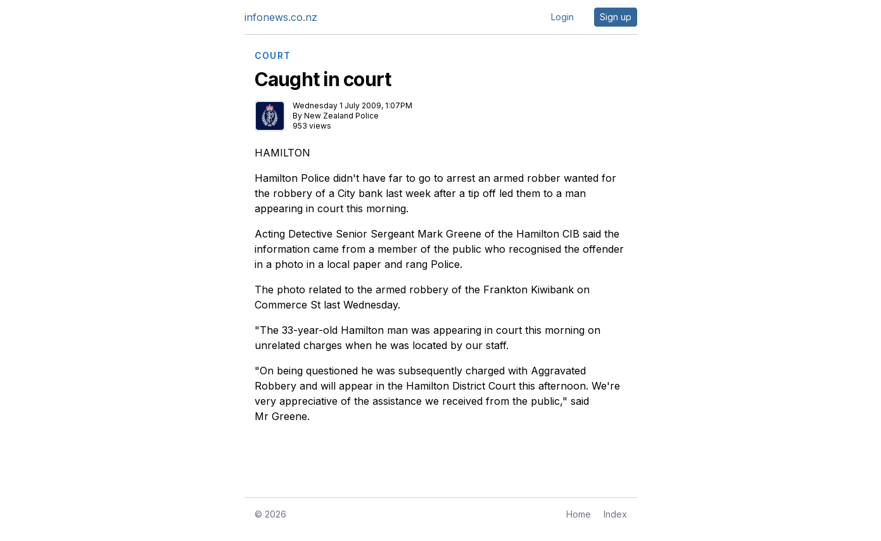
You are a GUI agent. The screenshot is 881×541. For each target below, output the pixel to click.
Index (615, 514)
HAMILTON (282, 152)
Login (562, 16)
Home (578, 514)
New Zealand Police (341, 115)
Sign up (615, 16)
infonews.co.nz (280, 17)
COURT (273, 55)
